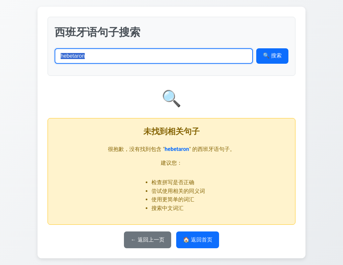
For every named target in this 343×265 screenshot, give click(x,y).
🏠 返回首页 (197, 239)
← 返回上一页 (147, 240)
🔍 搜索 (272, 55)
